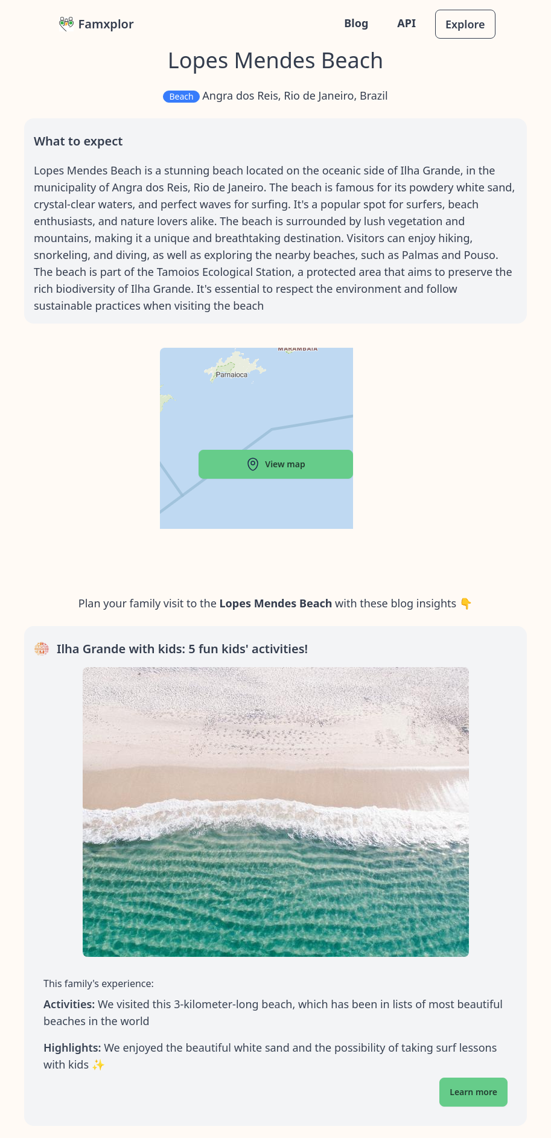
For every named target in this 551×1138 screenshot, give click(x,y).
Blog (356, 23)
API (406, 23)
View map (275, 464)
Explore (465, 24)
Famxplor (96, 24)
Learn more (473, 1092)
